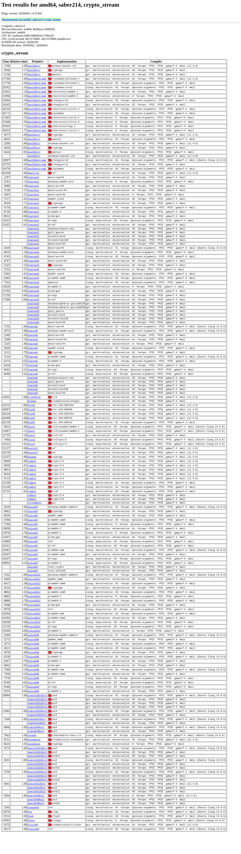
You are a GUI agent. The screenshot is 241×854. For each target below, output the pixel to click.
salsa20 (33, 518)
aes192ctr (34, 134)
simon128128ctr (37, 707)
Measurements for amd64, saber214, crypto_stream (31, 19)
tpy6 (30, 837)
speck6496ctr (36, 815)
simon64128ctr (37, 733)
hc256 (31, 427)
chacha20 (33, 251)
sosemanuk (34, 755)
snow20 (32, 751)
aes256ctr (34, 143)
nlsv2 (31, 449)
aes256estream (37, 160)
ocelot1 (33, 458)
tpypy (31, 841)
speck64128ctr (37, 802)
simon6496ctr (36, 742)
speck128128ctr (37, 763)
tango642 (33, 828)
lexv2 (31, 436)
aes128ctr (34, 66)
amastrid (33, 173)
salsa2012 (34, 587)
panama (32, 466)
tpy (30, 832)
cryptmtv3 (34, 406)
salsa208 (33, 647)
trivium (33, 845)
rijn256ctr (35, 514)
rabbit (32, 471)
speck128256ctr (37, 789)
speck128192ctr (37, 776)
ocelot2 (33, 462)
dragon (32, 410)
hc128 (31, 414)
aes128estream (37, 78)
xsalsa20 (33, 850)
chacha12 (33, 178)
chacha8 (33, 333)
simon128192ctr (37, 716)
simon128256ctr (37, 725)
